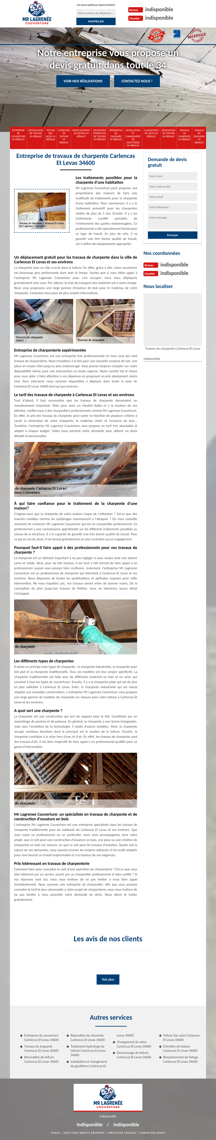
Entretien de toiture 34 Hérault (64, 136)
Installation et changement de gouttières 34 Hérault (133, 138)
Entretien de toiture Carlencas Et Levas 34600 (180, 1048)
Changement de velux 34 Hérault (151, 133)
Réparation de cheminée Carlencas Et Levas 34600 (88, 1037)
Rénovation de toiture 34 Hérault (169, 133)
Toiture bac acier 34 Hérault (50, 135)
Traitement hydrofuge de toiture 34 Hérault (100, 135)
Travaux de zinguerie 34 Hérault (199, 136)
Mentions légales (122, 1132)
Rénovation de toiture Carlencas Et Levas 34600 (41, 1059)
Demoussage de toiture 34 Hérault (35, 133)
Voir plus (108, 979)
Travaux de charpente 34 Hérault (184, 135)
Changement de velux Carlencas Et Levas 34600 (134, 1044)
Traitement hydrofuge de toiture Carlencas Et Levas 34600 (88, 1050)
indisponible (159, 9)
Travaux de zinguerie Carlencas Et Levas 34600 (41, 1048)
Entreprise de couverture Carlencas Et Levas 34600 (41, 1037)
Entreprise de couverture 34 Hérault (18, 135)
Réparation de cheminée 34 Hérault (116, 135)
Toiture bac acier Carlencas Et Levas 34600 (181, 1037)
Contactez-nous (152, 1132)
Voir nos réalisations (83, 81)
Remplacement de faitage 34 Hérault (81, 133)
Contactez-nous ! (137, 81)
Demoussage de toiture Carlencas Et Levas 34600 (134, 1055)
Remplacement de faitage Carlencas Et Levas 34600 (180, 1059)
